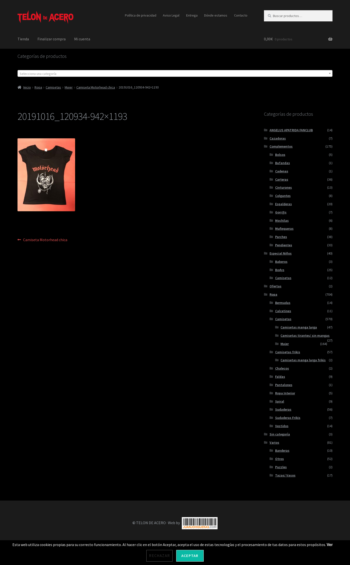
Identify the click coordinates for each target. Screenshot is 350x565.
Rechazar (159, 555)
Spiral (279, 401)
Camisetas (53, 87)
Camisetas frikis (287, 352)
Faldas (280, 376)
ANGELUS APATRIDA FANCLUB (291, 130)
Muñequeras (284, 228)
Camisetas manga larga (298, 327)
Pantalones (283, 385)
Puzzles (281, 467)
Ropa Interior (285, 393)
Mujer (69, 87)
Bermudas (282, 302)
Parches (281, 237)
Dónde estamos (215, 15)
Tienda (23, 38)
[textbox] (175, 73)
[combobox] (175, 73)
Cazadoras (278, 138)
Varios (274, 442)
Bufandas (282, 163)
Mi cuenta (82, 38)
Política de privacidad (140, 15)
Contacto (240, 15)
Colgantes (283, 196)
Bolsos (280, 154)
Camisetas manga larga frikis (303, 360)
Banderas (282, 450)
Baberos (281, 261)
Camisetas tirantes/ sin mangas (305, 335)
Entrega (192, 15)
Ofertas (275, 286)
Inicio (27, 87)
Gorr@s (281, 212)
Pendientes (283, 245)
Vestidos (282, 426)
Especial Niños (281, 253)
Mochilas (282, 220)
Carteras (281, 179)
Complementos (281, 146)
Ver (330, 545)
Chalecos (282, 368)
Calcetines (283, 311)
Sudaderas (283, 409)
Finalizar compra (51, 38)
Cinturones (283, 187)
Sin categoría (280, 434)
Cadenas (281, 171)
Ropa (38, 87)
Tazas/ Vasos (285, 475)
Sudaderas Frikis (287, 417)
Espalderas (283, 204)
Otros (279, 459)
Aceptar (189, 555)
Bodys (279, 270)
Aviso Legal (171, 15)
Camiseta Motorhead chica (95, 87)
